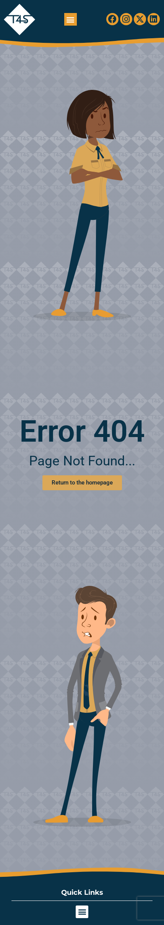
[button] (70, 19)
